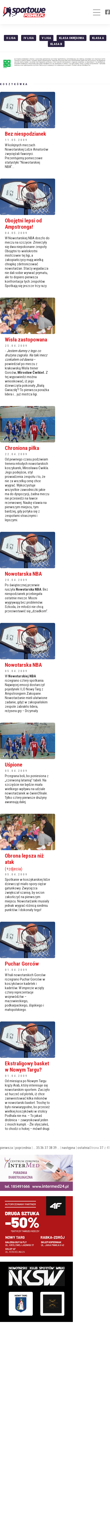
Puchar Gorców (22, 963)
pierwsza (6, 1148)
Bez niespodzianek (25, 134)
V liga (46, 38)
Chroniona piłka (22, 448)
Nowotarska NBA (23, 574)
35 (38, 1148)
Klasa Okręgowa (71, 38)
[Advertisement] (36, 1357)
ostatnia (83, 1148)
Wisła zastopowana (26, 339)
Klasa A (98, 38)
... (34, 1148)
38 (50, 1148)
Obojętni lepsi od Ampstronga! (23, 223)
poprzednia (23, 1148)
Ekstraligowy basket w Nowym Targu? (27, 1066)
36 (42, 1148)
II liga (11, 38)
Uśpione (13, 764)
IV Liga (29, 38)
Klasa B (56, 44)
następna (68, 1148)
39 (55, 1148)
